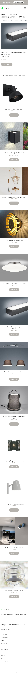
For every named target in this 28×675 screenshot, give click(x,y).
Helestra (23, 52)
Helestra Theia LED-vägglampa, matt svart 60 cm (14, 327)
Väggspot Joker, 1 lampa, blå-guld (14, 547)
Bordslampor (4, 637)
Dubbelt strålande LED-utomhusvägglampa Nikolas (14, 153)
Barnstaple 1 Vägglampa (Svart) (14, 109)
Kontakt (3, 655)
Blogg (2, 653)
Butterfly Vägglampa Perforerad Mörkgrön (14, 461)
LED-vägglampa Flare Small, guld (14, 240)
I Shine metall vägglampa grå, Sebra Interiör (14, 504)
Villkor (2, 658)
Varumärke (11, 52)
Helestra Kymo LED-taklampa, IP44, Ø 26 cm (14, 283)
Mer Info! (6, 64)
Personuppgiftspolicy (6, 661)
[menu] (25, 8)
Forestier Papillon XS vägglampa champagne (14, 197)
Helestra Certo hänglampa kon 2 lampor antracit (14, 372)
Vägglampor (17, 52)
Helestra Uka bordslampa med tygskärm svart (14, 417)
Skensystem (4, 640)
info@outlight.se (5, 629)
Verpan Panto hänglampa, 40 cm (14, 590)
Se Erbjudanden (19, 2)
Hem (2, 19)
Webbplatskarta (5, 664)
